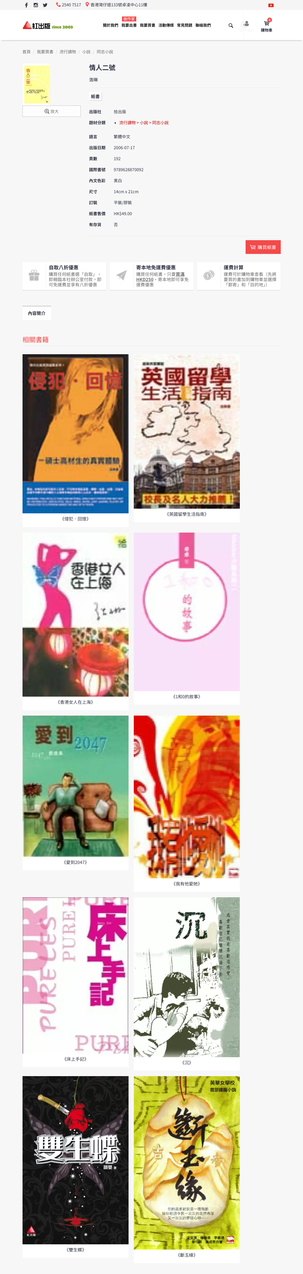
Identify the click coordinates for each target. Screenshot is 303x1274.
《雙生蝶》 (75, 1249)
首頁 (27, 52)
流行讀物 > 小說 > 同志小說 (144, 123)
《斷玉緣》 (187, 1254)
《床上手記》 (75, 1059)
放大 (52, 112)
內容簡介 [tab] (37, 313)
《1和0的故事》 (186, 696)
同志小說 (105, 52)
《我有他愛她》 (186, 883)
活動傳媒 (166, 25)
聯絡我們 (203, 25)
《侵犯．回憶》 (75, 518)
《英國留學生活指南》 (187, 514)
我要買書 (147, 25)
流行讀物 (68, 52)
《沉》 (186, 1062)
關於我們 (110, 25)
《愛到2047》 (75, 862)
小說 (86, 52)
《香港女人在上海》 (75, 702)
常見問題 (184, 25)
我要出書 (129, 22)
